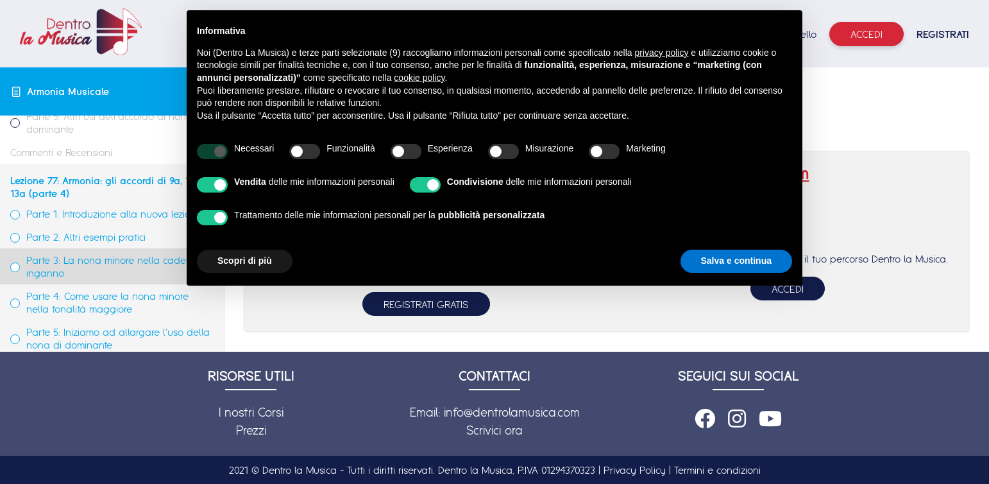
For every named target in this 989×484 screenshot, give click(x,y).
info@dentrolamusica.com (512, 412)
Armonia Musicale (68, 91)
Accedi (866, 34)
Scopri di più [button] (244, 260)
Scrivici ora (494, 430)
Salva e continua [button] (736, 260)
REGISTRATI (943, 34)
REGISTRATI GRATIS (426, 304)
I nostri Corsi (251, 412)
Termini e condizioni (717, 469)
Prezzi (251, 430)
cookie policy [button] (419, 78)
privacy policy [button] (661, 53)
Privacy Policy (635, 469)
